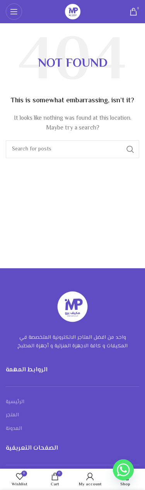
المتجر (12, 415)
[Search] (72, 149)
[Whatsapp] (123, 469)
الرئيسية (15, 402)
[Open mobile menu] (14, 11)
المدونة (14, 428)
